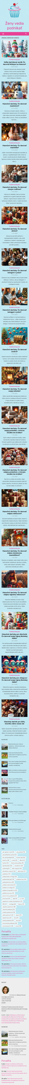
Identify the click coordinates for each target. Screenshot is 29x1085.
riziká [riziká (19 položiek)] (15, 898)
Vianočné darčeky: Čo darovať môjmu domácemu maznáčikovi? (14, 553)
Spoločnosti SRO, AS (7, 1009)
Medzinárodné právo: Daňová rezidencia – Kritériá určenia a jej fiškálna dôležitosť (17, 746)
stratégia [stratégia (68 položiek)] (12, 904)
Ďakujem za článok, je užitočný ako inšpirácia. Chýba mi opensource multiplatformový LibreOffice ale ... (14, 1065)
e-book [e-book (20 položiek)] (14, 860)
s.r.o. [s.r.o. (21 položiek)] (21, 898)
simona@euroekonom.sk (8, 997)
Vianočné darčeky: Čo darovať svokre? (14, 351)
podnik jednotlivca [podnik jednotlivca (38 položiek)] (8, 882)
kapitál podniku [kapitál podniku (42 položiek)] (7, 865)
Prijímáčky (20, 1017)
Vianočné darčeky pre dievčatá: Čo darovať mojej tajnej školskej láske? (14, 636)
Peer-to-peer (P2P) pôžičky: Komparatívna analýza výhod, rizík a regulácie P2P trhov (18, 780)
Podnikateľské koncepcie (15, 829)
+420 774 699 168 (6, 1000)
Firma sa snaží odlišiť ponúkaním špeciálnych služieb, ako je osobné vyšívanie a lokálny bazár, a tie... (14, 958)
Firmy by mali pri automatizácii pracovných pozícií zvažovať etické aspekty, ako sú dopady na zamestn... (14, 1073)
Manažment (14, 1017)
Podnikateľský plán (14, 59)
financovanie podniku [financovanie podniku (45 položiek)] (17, 863)
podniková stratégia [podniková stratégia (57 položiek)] (8, 887)
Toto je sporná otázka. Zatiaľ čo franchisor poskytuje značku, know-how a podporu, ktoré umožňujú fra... (14, 965)
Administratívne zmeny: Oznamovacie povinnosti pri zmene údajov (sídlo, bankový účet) (17, 789)
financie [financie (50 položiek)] (5, 863)
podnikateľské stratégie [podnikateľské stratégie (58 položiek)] (9, 876)
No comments (23, 1037)
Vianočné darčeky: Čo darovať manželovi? (14, 105)
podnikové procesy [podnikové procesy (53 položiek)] (8, 893)
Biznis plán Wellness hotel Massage (17, 820)
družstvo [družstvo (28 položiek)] (5, 860)
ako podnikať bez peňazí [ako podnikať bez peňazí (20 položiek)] (9, 855)
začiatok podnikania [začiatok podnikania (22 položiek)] (8, 909)
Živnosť (21, 1007)
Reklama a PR (15, 1015)
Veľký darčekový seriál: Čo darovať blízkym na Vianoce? (14, 63)
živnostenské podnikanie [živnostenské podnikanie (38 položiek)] (9, 923)
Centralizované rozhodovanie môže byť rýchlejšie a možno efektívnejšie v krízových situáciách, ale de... (13, 973)
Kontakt (4, 1010)
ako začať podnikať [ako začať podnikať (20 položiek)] (8, 857)
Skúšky (7, 1022)
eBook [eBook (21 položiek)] (22, 860)
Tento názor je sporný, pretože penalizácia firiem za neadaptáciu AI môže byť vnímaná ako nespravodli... (13, 1080)
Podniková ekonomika (13, 1007)
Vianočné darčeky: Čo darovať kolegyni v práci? (14, 311)
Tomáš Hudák (17, 1045)
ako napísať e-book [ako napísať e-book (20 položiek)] (8, 852)
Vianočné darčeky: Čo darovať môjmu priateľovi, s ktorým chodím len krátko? (14, 472)
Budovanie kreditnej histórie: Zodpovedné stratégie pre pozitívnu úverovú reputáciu (18, 754)
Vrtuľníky (21, 1015)
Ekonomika (15, 1019)
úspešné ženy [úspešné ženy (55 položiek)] (7, 918)
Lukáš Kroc (17, 1037)
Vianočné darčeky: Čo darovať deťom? (14, 230)
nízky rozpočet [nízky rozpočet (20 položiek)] (17, 868)
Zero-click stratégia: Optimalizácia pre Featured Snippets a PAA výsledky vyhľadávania (17, 763)
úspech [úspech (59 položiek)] (19, 915)
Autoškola (4, 1017)
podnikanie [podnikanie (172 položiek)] (6, 874)
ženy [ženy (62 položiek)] (18, 920)
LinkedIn (4, 1002)
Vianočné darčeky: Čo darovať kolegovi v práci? (14, 272)
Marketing (20, 1020)
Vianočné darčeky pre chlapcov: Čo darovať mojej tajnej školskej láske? (14, 680)
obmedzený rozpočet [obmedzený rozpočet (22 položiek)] (9, 871)
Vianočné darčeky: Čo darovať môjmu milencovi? (14, 513)
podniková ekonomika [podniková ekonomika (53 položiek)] (9, 885)
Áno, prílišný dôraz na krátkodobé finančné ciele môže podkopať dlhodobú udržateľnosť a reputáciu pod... (14, 936)
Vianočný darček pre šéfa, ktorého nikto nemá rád (14, 723)
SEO (10, 1015)
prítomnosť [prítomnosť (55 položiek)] (6, 898)
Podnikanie (4, 1007)
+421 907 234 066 (6, 999)
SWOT (24, 1019)
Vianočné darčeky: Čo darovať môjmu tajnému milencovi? (14, 594)
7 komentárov (20, 805)
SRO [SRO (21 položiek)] (4, 904)
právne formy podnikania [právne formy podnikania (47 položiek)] (9, 896)
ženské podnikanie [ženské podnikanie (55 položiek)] (8, 920)
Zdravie (20, 1019)
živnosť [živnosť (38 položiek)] (18, 926)
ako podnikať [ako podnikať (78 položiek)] (20, 852)
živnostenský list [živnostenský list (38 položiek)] (7, 926)
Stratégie (25, 1009)
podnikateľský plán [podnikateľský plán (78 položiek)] (8, 879)
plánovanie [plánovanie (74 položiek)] (22, 871)
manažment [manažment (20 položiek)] (18, 865)
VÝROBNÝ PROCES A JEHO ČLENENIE (18, 812)
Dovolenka (17, 1022)
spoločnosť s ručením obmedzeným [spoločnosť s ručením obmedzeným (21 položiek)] (12, 901)
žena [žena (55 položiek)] (16, 918)
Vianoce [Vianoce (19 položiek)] (21, 904)
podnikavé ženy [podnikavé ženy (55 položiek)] (21, 879)
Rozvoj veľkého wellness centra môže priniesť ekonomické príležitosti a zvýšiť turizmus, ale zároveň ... (14, 951)
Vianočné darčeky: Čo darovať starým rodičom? (14, 188)
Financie (10, 1019)
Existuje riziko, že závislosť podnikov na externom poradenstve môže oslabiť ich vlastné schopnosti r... (14, 943)
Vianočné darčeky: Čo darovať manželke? (14, 147)
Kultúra (3, 1022)
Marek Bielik (16, 1054)
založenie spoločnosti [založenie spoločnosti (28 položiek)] (9, 907)
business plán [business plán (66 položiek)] (20, 857)
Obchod (12, 1022)
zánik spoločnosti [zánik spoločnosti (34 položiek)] (7, 915)
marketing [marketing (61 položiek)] (6, 868)
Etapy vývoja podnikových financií (17, 838)
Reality (9, 1017)
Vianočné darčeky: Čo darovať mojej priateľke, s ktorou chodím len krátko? (14, 430)
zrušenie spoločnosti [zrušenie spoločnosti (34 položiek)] (8, 912)
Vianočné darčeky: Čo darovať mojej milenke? (14, 390)
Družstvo (11, 803)
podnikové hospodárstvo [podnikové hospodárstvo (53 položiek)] (9, 890)
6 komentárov (20, 822)
